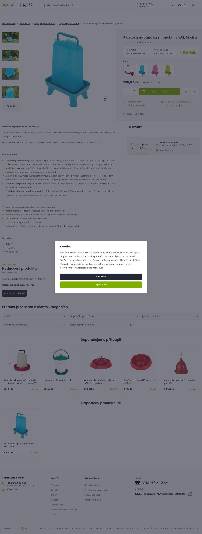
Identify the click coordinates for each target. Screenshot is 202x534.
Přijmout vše (101, 285)
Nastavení (101, 277)
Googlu (96, 260)
